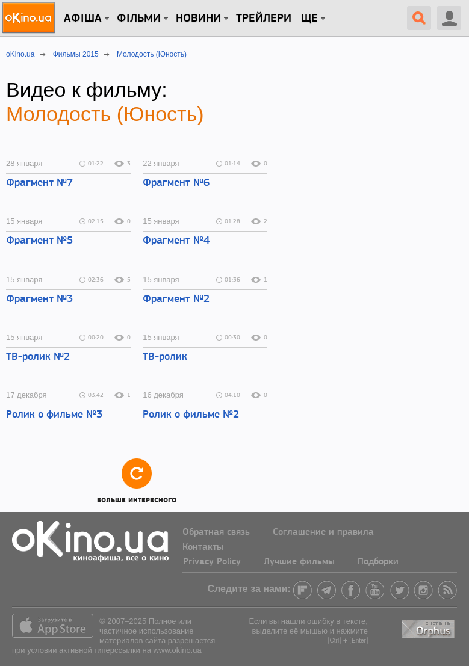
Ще (309, 19)
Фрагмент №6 (176, 183)
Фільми (139, 19)
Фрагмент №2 (176, 299)
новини (198, 19)
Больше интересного (136, 480)
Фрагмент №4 (176, 241)
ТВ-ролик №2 (38, 357)
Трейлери (263, 19)
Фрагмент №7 (39, 183)
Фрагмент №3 (39, 299)
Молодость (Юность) (105, 113)
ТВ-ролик (165, 357)
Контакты (202, 547)
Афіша (83, 19)
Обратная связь (216, 532)
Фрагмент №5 (39, 241)
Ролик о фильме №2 (191, 415)
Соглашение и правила (323, 532)
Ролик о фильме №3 (54, 415)
